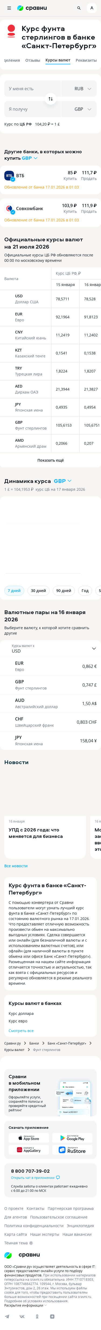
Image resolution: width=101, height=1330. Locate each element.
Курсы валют (58, 59)
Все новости (16, 865)
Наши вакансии (77, 1234)
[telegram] (7, 1316)
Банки (34, 1043)
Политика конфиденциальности (34, 1225)
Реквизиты (86, 60)
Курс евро (18, 1020)
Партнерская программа (71, 1208)
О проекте (13, 1208)
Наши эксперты (44, 1234)
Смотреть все (21, 1030)
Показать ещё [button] (50, 460)
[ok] (37, 1316)
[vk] (22, 1316)
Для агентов (15, 1217)
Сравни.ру (12, 1043)
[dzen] (52, 1316)
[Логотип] (22, 1255)
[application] (50, 541)
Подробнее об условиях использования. (36, 1301)
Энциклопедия (80, 1225)
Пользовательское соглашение (59, 1217)
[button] (50, 648)
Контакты (35, 1208)
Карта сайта (15, 1234)
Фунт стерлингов (46, 1049)
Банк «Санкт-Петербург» (67, 1043)
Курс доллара (21, 1013)
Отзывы (32, 60)
